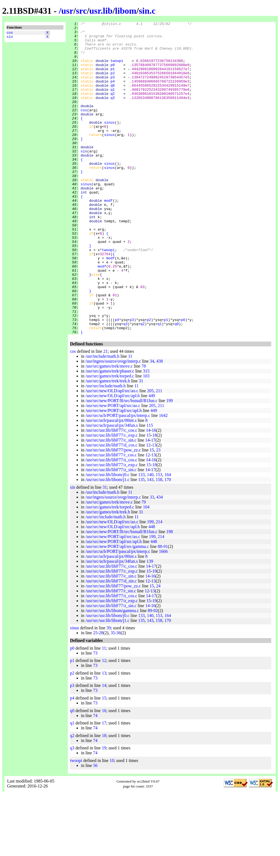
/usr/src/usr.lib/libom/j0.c (107, 537)
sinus (109, 142)
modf (108, 236)
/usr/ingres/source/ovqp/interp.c (113, 423)
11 (130, 418)
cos (10, 33)
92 (155, 673)
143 (150, 542)
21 (105, 413)
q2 (112, 108)
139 (150, 623)
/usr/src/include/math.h (105, 448)
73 (95, 715)
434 (159, 559)
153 (159, 537)
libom (125, 11)
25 (95, 695)
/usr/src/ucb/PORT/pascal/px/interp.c (117, 478)
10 (112, 823)
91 (166, 609)
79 (143, 564)
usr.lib (101, 11)
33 (152, 559)
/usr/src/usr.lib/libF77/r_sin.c (110, 653)
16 (154, 492)
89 (150, 673)
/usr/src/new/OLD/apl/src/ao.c (111, 453)
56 (95, 828)
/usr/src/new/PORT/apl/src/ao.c (112, 468)
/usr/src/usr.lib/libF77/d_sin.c (111, 643)
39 (108, 690)
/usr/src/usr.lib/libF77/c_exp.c (111, 497)
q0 (112, 98)
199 (169, 463)
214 (159, 584)
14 (148, 492)
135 (141, 542)
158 (159, 542)
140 (150, 537)
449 (151, 458)
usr (67, 11)
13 (154, 507)
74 (95, 778)
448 (151, 589)
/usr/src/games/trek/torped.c (109, 438)
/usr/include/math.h (102, 418)
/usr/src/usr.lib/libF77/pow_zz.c (113, 512)
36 (118, 695)
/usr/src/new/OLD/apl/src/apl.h (112, 458)
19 (154, 633)
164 (167, 537)
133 (141, 537)
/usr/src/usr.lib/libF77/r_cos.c (111, 517)
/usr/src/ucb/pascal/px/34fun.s (111, 487)
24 (158, 648)
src (81, 11)
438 (159, 423)
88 (160, 609)
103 (146, 438)
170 (167, 542)
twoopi (116, 68)
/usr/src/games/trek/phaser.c (109, 433)
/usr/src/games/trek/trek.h (107, 443)
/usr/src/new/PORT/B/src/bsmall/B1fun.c (121, 463)
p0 (112, 73)
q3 (112, 113)
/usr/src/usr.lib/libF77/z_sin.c (110, 532)
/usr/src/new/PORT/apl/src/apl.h (113, 473)
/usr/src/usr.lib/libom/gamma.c (112, 673)
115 (150, 487)
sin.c (147, 11)
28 (101, 695)
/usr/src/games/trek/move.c (109, 428)
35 (112, 695)
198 (169, 594)
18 (154, 497)
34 (152, 423)
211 (159, 453)
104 (146, 569)
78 (143, 428)
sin (10, 38)
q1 (112, 103)
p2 (112, 83)
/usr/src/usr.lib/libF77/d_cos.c (111, 507)
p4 (112, 93)
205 (150, 453)
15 (149, 497)
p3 (112, 88)
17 (153, 502)
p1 (112, 78)
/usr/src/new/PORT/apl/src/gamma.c (117, 609)
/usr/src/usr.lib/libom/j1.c (107, 542)
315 (146, 433)
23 (158, 512)
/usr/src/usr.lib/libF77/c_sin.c (110, 502)
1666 (163, 614)
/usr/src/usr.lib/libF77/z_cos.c (111, 522)
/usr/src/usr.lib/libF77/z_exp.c (111, 527)
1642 (163, 478)
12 (148, 507)
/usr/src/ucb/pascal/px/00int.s (110, 482)
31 (141, 443)
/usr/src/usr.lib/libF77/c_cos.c (111, 492)
